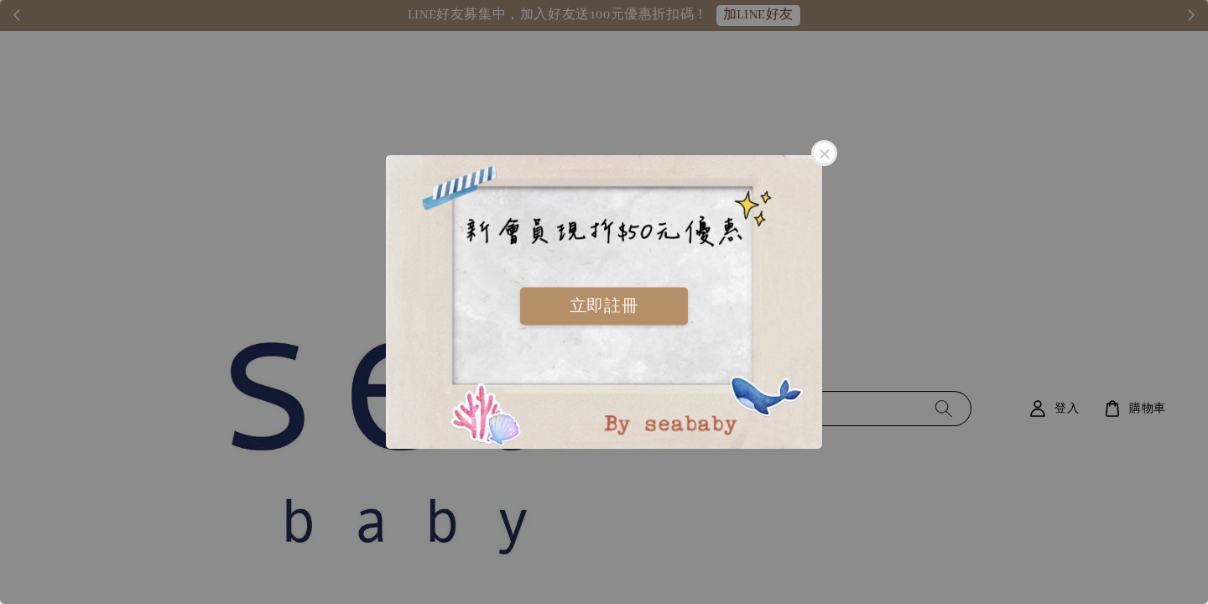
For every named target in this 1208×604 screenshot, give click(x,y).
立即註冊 (604, 305)
